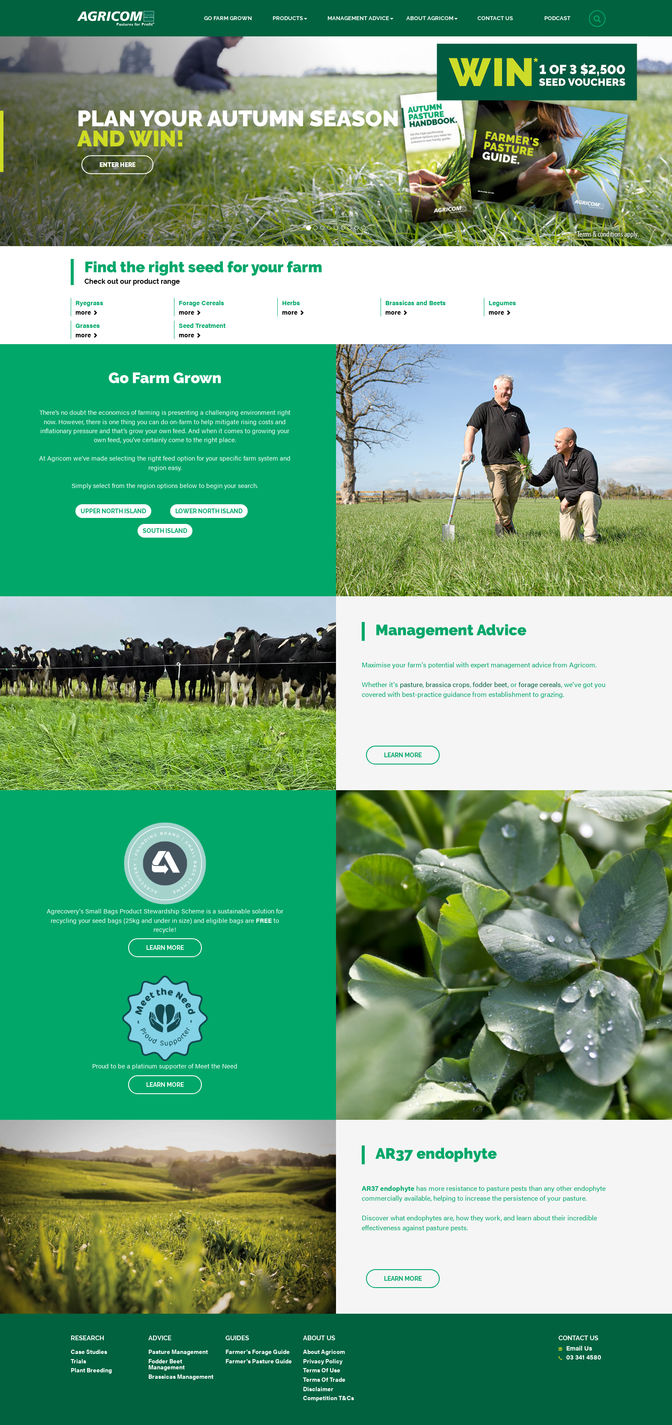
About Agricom (324, 1351)
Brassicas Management (180, 1376)
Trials (78, 1361)
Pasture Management (178, 1351)
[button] (597, 18)
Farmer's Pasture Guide (258, 1361)
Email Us (575, 1347)
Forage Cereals (221, 307)
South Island (165, 530)
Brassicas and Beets (428, 307)
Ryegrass (118, 307)
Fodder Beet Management (166, 1364)
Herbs (325, 307)
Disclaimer (318, 1388)
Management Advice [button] (360, 18)
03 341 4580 (579, 1356)
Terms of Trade (324, 1379)
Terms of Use (321, 1370)
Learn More (403, 755)
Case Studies (89, 1351)
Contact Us (495, 18)
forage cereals (540, 684)
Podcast (557, 18)
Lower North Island (209, 511)
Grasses (118, 330)
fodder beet (490, 684)
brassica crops (448, 684)
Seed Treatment (221, 330)
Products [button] (290, 18)
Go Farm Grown (228, 18)
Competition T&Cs (328, 1397)
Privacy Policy (322, 1361)
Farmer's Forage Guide (257, 1351)
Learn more (403, 1278)
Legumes (531, 307)
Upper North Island (113, 511)
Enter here (117, 164)
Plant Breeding (91, 1370)
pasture (411, 684)
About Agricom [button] (432, 18)
